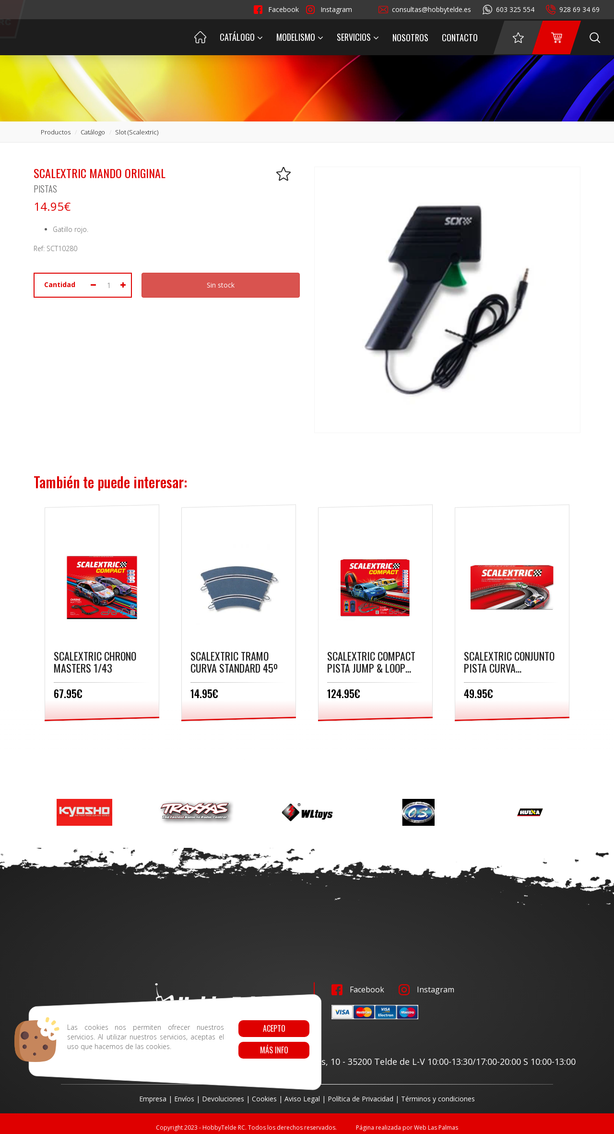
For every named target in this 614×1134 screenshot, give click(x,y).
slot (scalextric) (136, 132)
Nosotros (410, 37)
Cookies (264, 1098)
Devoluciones (223, 1098)
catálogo (93, 132)
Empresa (152, 1098)
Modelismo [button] (299, 37)
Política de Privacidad (360, 1098)
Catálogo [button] (241, 37)
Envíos (184, 1098)
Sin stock (221, 285)
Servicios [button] (358, 37)
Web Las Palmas (436, 1127)
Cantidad (59, 284)
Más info (274, 1050)
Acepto (273, 1028)
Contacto (460, 37)
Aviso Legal (302, 1098)
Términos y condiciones (438, 1098)
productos (56, 132)
